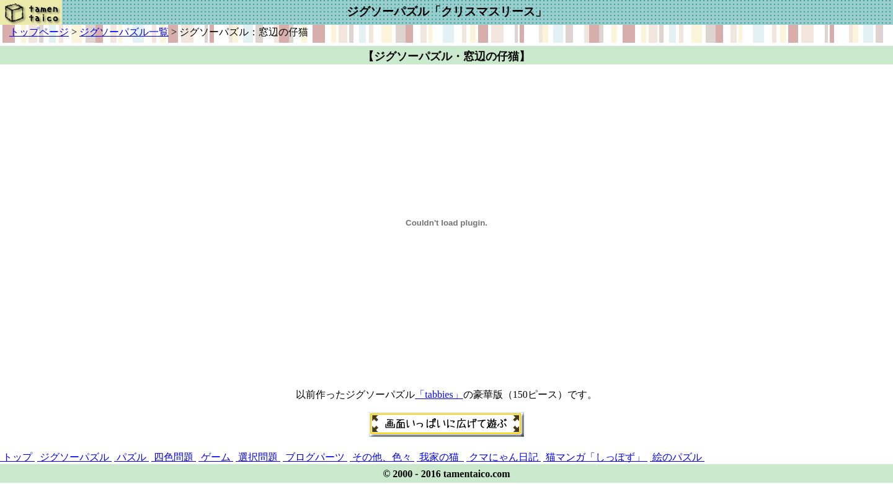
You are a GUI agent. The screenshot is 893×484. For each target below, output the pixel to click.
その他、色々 (382, 457)
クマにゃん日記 (503, 457)
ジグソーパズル (74, 457)
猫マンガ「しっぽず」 (595, 457)
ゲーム (215, 457)
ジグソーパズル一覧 (124, 32)
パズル (131, 457)
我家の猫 (440, 457)
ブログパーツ (315, 457)
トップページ (39, 32)
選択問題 (258, 457)
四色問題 (173, 457)
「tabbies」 (439, 394)
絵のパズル (677, 457)
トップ (17, 457)
